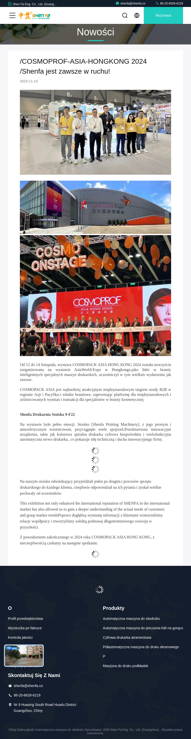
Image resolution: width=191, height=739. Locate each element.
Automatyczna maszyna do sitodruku (131, 619)
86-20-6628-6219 (169, 3)
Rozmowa (163, 15)
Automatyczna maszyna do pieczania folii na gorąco (143, 628)
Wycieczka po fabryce (25, 628)
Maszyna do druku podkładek (125, 666)
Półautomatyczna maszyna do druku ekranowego (141, 647)
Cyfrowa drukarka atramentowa (127, 637)
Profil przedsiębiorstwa (25, 619)
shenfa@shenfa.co (130, 3)
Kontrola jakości (20, 637)
